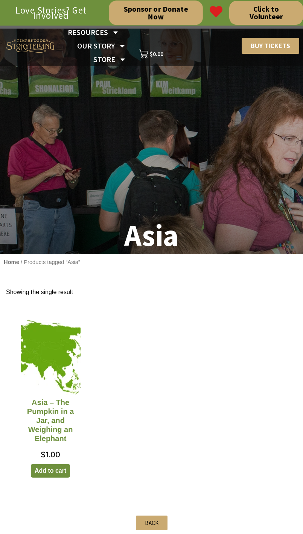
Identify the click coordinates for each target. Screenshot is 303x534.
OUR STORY (101, 46)
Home (11, 262)
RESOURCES (93, 32)
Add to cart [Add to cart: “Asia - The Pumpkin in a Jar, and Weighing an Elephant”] (50, 470)
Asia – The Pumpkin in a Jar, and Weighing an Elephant (50, 420)
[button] (179, 58)
